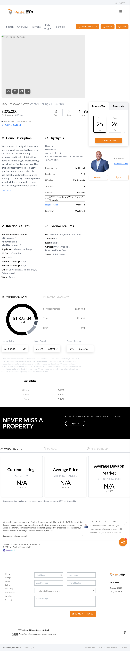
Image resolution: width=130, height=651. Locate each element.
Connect (8, 600)
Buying (8, 581)
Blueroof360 (16, 648)
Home (7, 574)
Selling (7, 585)
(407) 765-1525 (116, 592)
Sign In (120, 2)
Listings (8, 578)
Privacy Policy (90, 648)
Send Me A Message (82, 614)
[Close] (124, 627)
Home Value (9, 592)
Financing (9, 589)
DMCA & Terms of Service (108, 648)
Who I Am (9, 596)
